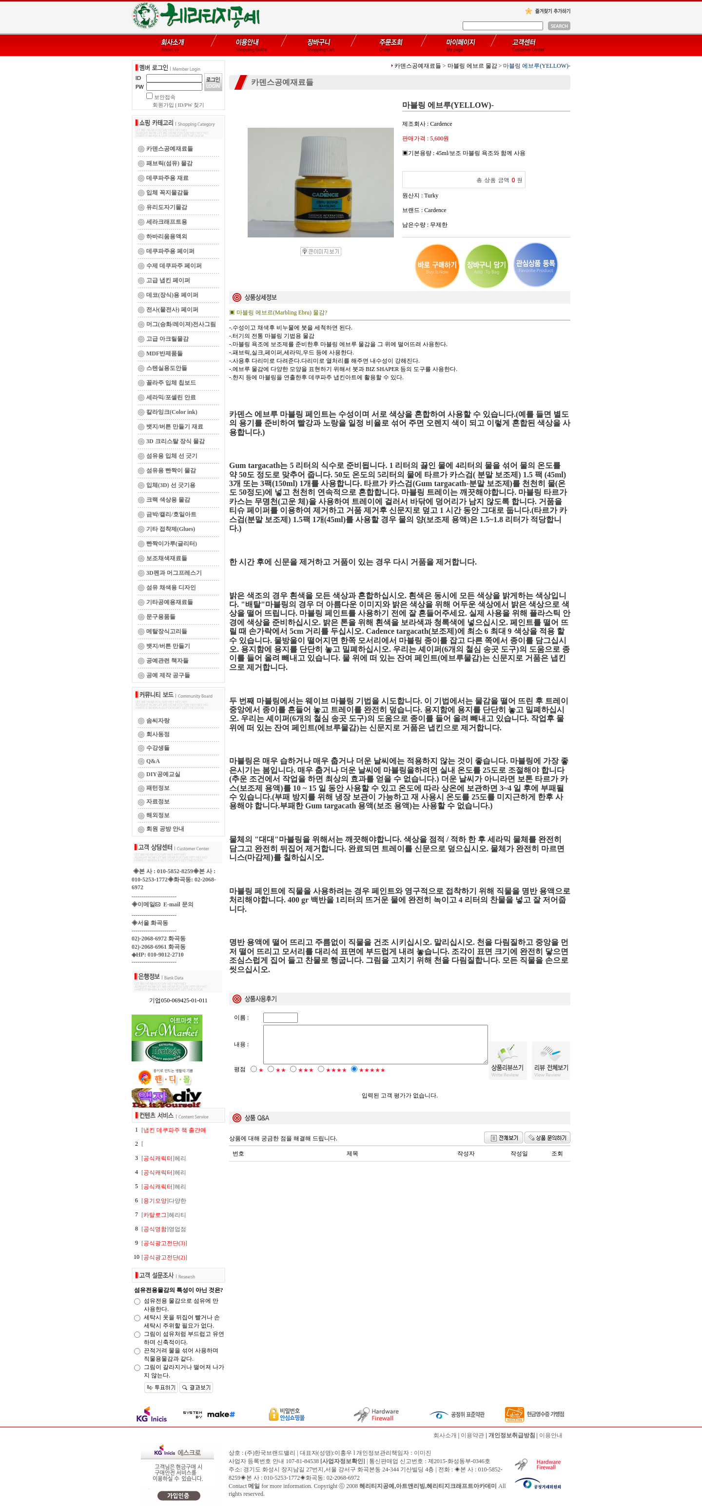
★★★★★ (372, 1078)
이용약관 (472, 1435)
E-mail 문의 (174, 904)
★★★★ (336, 1078)
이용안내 (551, 1435)
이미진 (422, 1452)
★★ (280, 1078)
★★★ (306, 1078)
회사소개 (445, 1435)
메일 (254, 1486)
